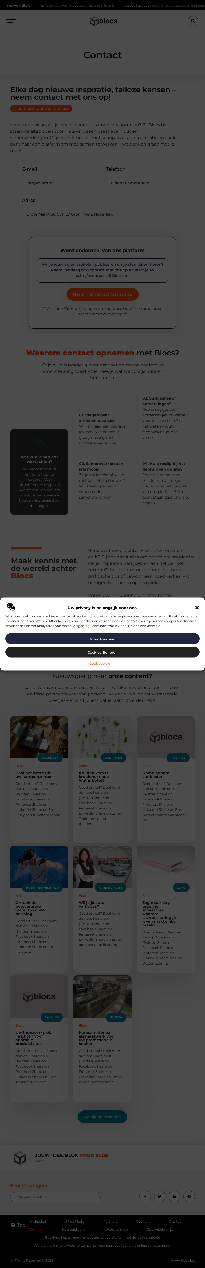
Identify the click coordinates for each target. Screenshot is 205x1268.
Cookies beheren (103, 652)
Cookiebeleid (99, 663)
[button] (197, 607)
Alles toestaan (103, 639)
